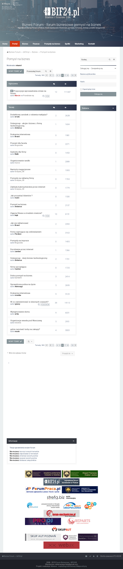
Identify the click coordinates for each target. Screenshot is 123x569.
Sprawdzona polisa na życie (22, 284)
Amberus (18, 128)
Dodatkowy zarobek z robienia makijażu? (28, 114)
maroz (17, 163)
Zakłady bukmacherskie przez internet (27, 187)
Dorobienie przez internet (21, 249)
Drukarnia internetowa (20, 134)
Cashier (18, 269)
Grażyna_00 (19, 171)
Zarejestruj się (97, 68)
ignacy (17, 304)
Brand (17, 136)
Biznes (25, 44)
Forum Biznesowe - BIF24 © (66, 562)
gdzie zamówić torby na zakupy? (25, 329)
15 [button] (72, 75)
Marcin (17, 95)
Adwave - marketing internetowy (63, 566)
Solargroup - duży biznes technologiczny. (29, 258)
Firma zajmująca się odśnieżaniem (25, 232)
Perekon (18, 234)
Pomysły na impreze (19, 240)
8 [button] (67, 75)
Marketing (79, 44)
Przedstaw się (28, 95)
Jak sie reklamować (19, 223)
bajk (16, 215)
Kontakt (91, 44)
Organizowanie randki (20, 160)
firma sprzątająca (18, 267)
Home (4, 44)
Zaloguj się (84, 68)
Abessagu (19, 286)
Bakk (16, 154)
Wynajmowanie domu (20, 312)
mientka (18, 295)
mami (17, 198)
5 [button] (59, 75)
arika (17, 314)
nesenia (18, 323)
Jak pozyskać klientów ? (21, 195)
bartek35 (18, 278)
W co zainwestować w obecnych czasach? (29, 302)
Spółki (67, 44)
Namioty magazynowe (20, 169)
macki (17, 331)
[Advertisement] (98, 150)
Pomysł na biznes (18, 59)
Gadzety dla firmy (18, 152)
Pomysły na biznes (52, 44)
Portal (14, 44)
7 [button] (65, 75)
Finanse (36, 44)
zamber (18, 251)
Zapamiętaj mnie (88, 89)
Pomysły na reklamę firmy (22, 178)
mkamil (19, 65)
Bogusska (19, 145)
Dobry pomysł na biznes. (21, 275)
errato (17, 117)
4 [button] (57, 75)
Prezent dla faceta (18, 143)
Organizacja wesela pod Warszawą (26, 320)
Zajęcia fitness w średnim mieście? (26, 213)
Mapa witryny (82, 566)
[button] (46, 75)
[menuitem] (15, 3)
